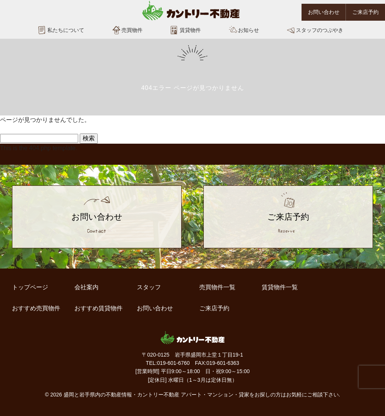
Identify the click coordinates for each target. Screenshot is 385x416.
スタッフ (149, 287)
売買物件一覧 (217, 287)
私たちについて (65, 30)
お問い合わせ (324, 12)
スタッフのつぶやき (319, 30)
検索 (89, 138)
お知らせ (248, 30)
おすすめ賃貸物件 (98, 308)
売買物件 (131, 30)
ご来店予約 (365, 12)
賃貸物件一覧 (280, 287)
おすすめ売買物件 (36, 308)
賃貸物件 (190, 30)
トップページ (30, 287)
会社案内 (86, 287)
